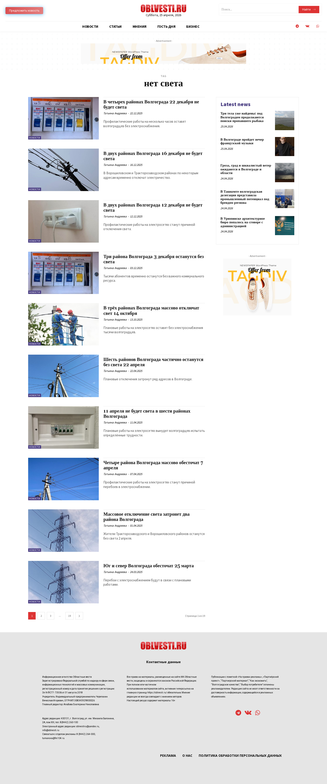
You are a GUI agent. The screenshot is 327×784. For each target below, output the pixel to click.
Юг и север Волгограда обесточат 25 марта (149, 566)
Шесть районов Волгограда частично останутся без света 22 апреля (143, 362)
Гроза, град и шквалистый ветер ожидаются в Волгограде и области (245, 169)
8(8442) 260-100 (69, 722)
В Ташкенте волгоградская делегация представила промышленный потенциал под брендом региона (244, 197)
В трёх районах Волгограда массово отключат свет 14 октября (152, 310)
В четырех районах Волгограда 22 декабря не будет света (152, 104)
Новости (34, 137)
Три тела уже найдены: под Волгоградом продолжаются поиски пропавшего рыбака (242, 117)
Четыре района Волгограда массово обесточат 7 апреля (152, 465)
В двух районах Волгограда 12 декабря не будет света (148, 207)
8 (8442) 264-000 (86, 734)
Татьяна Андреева (115, 113)
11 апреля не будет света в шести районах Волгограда (148, 413)
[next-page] (79, 616)
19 (69, 615)
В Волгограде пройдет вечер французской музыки (242, 141)
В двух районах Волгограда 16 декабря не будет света (148, 156)
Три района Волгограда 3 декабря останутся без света (151, 259)
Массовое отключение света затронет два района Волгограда (147, 517)
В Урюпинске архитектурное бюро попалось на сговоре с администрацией (242, 222)
